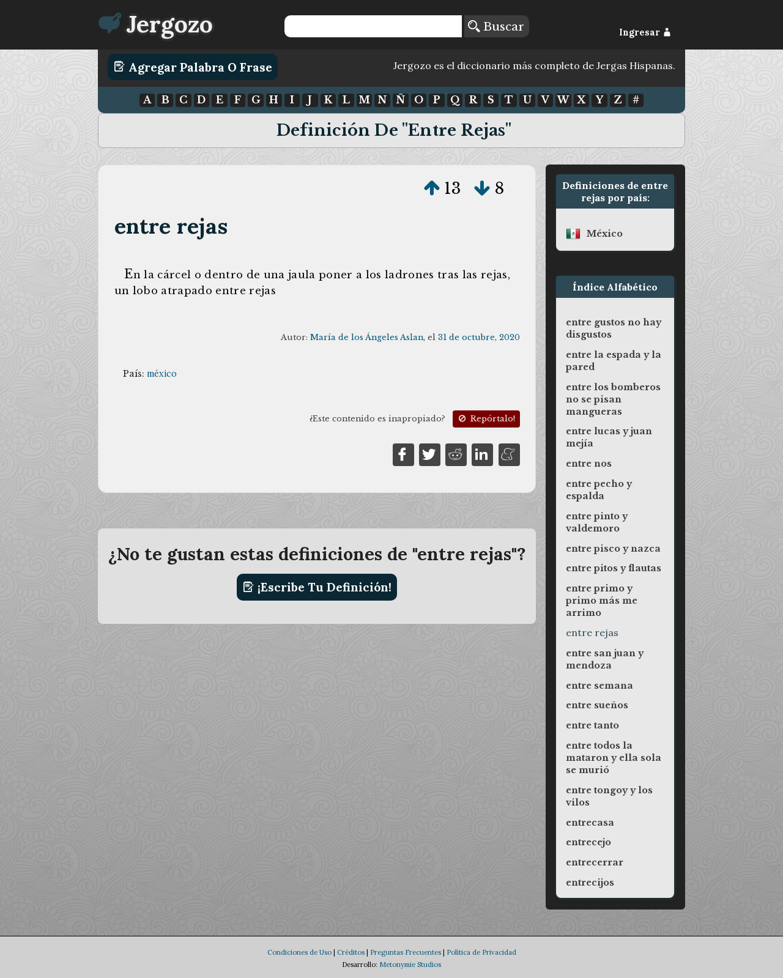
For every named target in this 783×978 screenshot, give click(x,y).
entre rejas (171, 226)
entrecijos (590, 882)
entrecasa (590, 822)
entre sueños (597, 705)
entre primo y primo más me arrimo (601, 600)
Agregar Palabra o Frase (193, 66)
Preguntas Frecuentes (405, 952)
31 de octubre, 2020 (479, 337)
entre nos (589, 463)
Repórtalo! (485, 418)
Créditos (351, 952)
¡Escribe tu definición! (317, 587)
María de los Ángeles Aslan (366, 337)
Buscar (496, 26)
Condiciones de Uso (299, 952)
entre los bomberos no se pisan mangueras (613, 399)
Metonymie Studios (410, 964)
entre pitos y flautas (613, 568)
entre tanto (592, 725)
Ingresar (645, 32)
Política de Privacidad (481, 952)
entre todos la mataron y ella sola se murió (613, 758)
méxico (162, 373)
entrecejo (588, 842)
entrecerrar (594, 862)
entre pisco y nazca (613, 548)
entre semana (599, 685)
